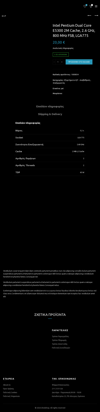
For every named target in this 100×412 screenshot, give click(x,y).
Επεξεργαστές (59, 83)
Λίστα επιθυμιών (86, 5)
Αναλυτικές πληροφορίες (63, 48)
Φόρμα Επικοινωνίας (60, 385)
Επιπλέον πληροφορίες (50, 106)
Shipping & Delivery (50, 114)
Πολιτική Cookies (10, 392)
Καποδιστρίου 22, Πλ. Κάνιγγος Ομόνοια (68, 396)
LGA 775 (81, 138)
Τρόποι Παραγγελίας (60, 336)
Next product (96, 15)
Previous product (89, 15)
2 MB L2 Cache (78, 151)
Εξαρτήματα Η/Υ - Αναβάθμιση (77, 80)
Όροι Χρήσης (8, 389)
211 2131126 (57, 389)
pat (62, 88)
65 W (82, 172)
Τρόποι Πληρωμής (59, 340)
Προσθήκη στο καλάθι (79, 62)
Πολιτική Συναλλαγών (61, 348)
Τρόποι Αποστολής (59, 344)
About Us (7, 385)
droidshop (45, 408)
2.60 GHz (80, 144)
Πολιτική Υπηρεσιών (11, 396)
